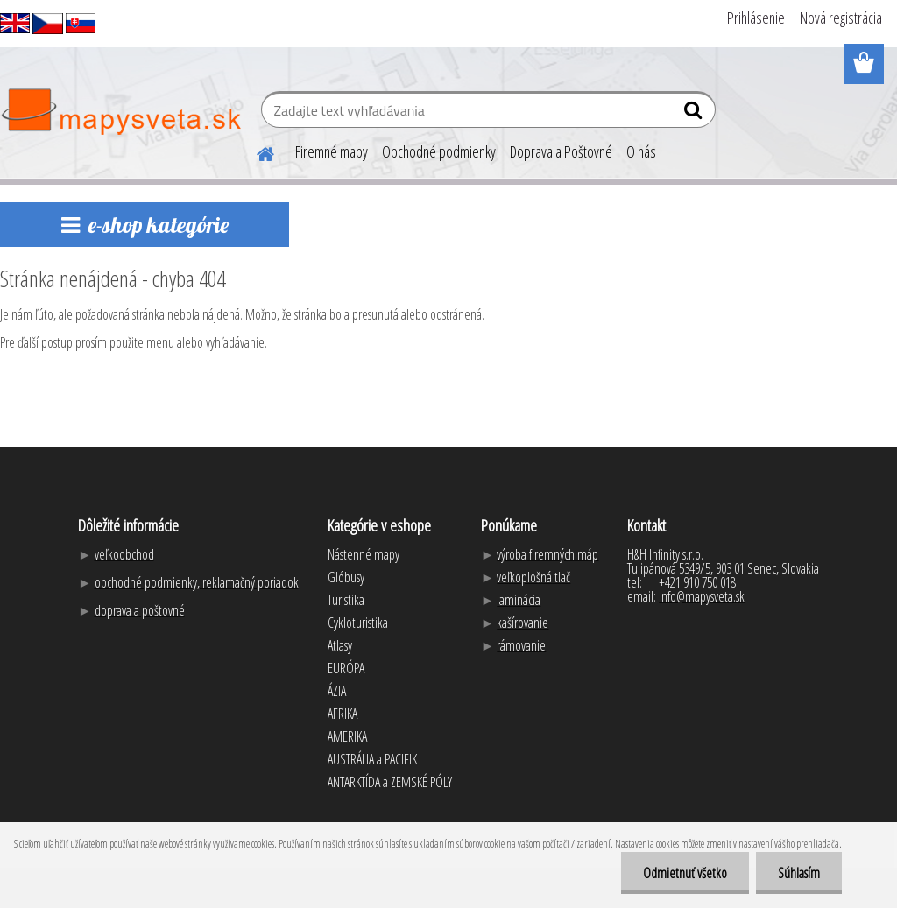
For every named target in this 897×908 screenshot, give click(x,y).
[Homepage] (255, 151)
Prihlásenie (756, 17)
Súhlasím (799, 873)
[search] (695, 114)
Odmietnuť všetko (685, 873)
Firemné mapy (331, 151)
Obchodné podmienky (439, 151)
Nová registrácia (841, 17)
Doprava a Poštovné (561, 151)
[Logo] (120, 112)
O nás (641, 151)
